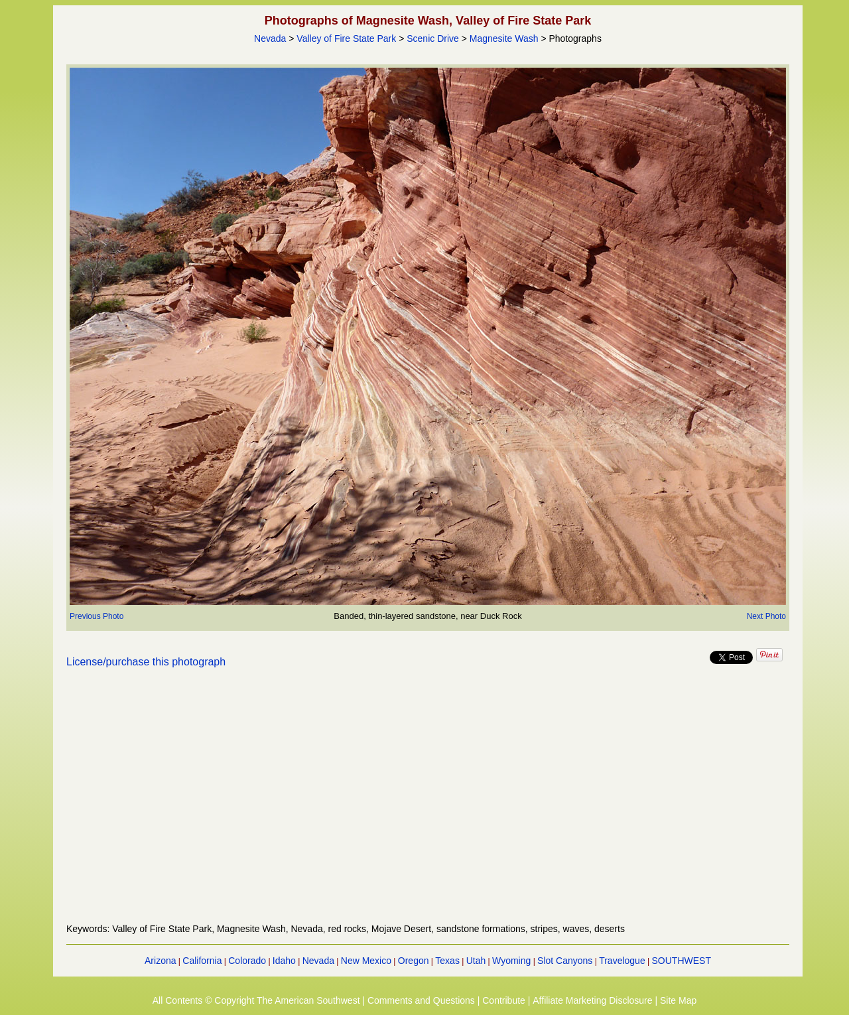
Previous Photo (96, 616)
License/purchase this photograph (146, 661)
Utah (476, 960)
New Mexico (366, 960)
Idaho (284, 960)
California (202, 960)
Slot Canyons (564, 960)
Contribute (503, 1000)
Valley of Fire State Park (346, 38)
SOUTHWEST (681, 960)
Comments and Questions (421, 1000)
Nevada (270, 38)
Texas (447, 960)
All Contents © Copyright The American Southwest (256, 1000)
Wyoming (511, 960)
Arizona (160, 960)
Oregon (413, 960)
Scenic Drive (433, 38)
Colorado (247, 960)
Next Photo (766, 616)
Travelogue (622, 960)
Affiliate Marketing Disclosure (592, 1000)
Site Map (678, 1000)
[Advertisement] (427, 803)
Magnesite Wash (504, 38)
